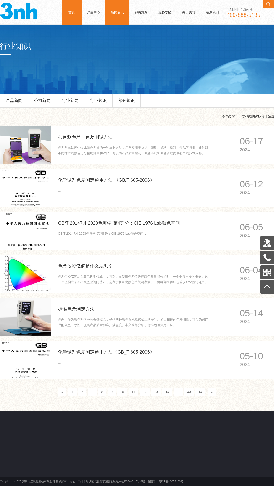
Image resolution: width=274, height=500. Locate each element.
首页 (71, 12)
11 (133, 392)
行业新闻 (70, 102)
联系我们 (212, 12)
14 (167, 392)
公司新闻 (42, 102)
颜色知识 (126, 102)
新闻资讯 (117, 12)
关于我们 (188, 12)
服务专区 (164, 12)
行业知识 (98, 102)
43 (189, 392)
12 (145, 392)
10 (122, 392)
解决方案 (141, 12)
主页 (241, 117)
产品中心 (93, 12)
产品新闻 (14, 102)
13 (156, 392)
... (92, 392)
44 (200, 392)
